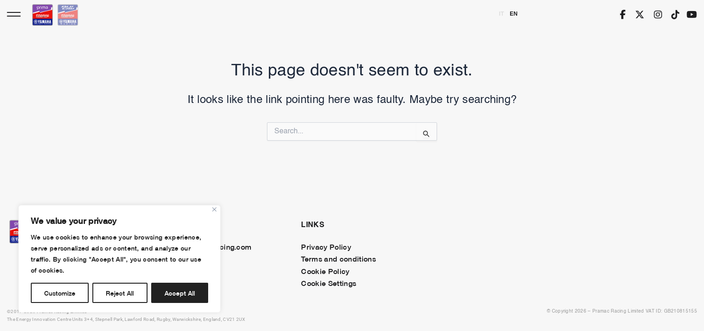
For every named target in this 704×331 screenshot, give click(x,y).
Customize (59, 292)
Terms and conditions (338, 258)
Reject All (120, 292)
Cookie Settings (328, 283)
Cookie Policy (325, 271)
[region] (119, 259)
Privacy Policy (326, 246)
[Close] (214, 209)
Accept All (180, 292)
